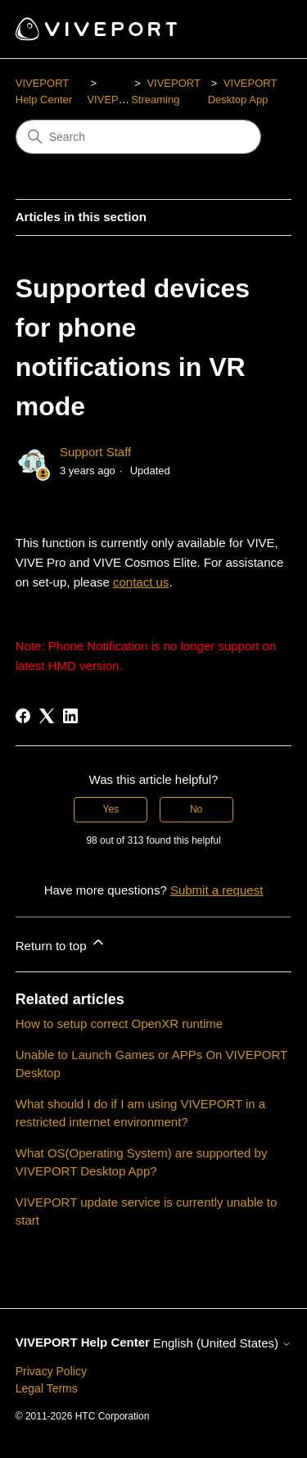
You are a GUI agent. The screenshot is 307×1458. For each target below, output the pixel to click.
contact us (141, 582)
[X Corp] (46, 716)
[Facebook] (23, 716)
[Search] (138, 136)
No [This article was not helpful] (196, 809)
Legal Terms (47, 1388)
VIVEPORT (114, 99)
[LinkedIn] (70, 716)
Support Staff (95, 452)
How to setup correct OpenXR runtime (119, 1023)
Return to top (61, 943)
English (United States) (222, 1343)
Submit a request (216, 890)
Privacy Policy (51, 1371)
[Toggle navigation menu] (262, 29)
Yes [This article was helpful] (111, 809)
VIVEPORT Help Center (83, 1342)
